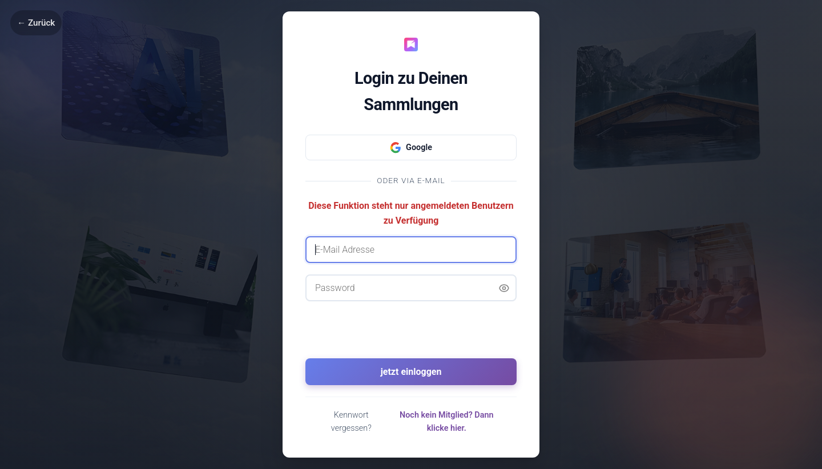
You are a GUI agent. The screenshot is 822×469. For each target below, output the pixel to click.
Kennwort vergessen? (351, 421)
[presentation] (411, 335)
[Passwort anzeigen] (504, 288)
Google (411, 147)
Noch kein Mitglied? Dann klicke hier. (447, 421)
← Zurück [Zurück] (36, 23)
